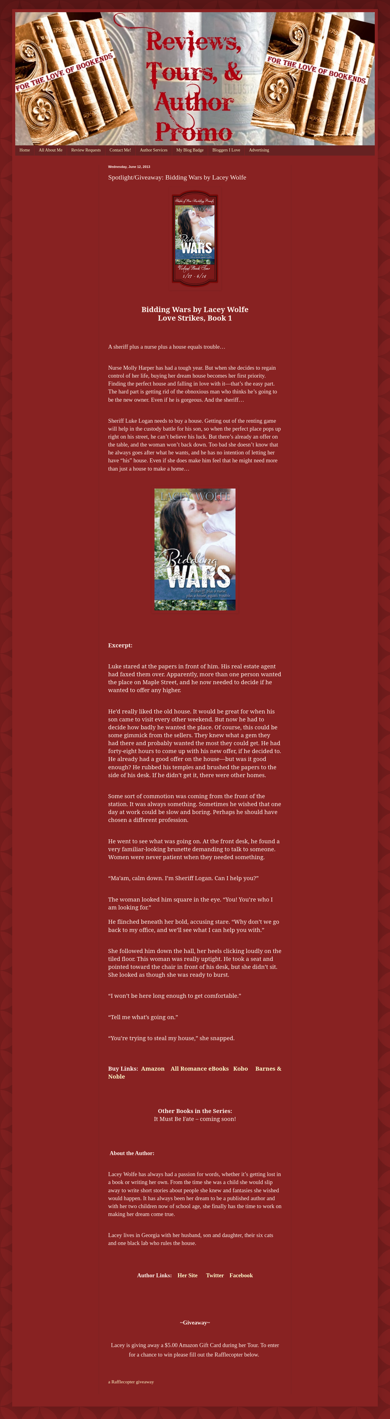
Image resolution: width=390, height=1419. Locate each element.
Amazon (153, 1068)
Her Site (187, 1275)
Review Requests (86, 150)
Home (25, 150)
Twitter (215, 1275)
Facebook (241, 1275)
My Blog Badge (190, 150)
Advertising (259, 150)
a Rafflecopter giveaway (131, 1381)
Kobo (241, 1068)
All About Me (50, 150)
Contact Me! (120, 150)
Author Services (154, 150)
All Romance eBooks (200, 1068)
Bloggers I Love (226, 150)
